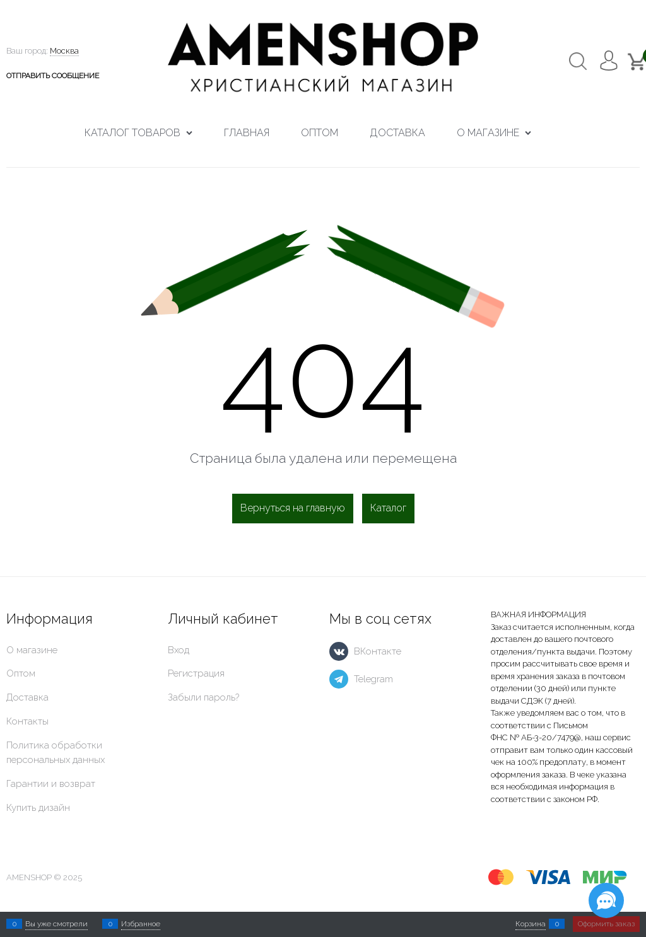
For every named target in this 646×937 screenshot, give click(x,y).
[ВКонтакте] (338, 651)
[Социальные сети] (606, 900)
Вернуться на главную (292, 508)
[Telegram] (338, 679)
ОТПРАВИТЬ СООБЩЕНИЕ (52, 75)
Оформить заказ (606, 923)
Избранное (140, 924)
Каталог (388, 508)
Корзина (530, 924)
